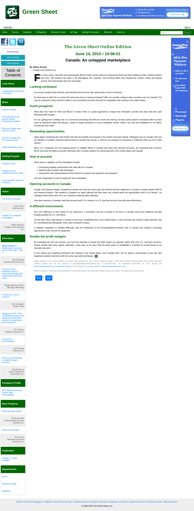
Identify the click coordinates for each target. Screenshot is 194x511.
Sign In (187, 28)
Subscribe (7, 28)
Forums (15, 32)
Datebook (27, 32)
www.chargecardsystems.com (114, 266)
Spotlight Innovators (90, 32)
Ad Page (73, 32)
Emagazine (37, 502)
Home (4, 32)
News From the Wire (63, 502)
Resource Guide (58, 32)
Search (187, 33)
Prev (39, 278)
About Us (121, 32)
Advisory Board (170, 502)
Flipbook (48, 502)
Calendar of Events (118, 502)
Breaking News (81, 502)
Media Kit (108, 32)
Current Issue (13, 52)
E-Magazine (41, 32)
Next (49, 278)
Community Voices (137, 502)
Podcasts (103, 502)
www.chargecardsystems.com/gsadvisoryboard (52, 266)
